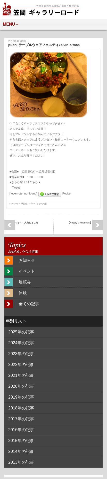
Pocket (66, 193)
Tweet (16, 187)
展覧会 (24, 203)
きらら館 (43, 203)
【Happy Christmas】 (80, 222)
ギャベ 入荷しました (26, 222)
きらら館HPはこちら (25, 182)
